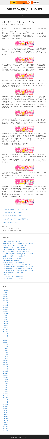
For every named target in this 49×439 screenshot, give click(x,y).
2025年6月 (5, 304)
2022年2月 (5, 381)
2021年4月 (5, 401)
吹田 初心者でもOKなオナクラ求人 (11, 260)
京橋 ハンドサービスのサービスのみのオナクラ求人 (16, 251)
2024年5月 (5, 329)
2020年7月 (5, 418)
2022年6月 (5, 374)
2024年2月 (5, 335)
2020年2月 (5, 428)
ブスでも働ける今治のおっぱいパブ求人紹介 (13, 262)
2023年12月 (5, 339)
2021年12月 (5, 385)
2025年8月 (5, 300)
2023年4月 (5, 354)
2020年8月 (5, 416)
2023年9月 (5, 344)
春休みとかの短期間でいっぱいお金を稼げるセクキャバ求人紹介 (18, 243)
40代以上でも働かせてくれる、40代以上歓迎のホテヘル (16, 264)
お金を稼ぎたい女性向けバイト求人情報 (24, 8)
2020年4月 (5, 424)
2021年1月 (5, 407)
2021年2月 (5, 405)
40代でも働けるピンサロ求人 (10, 222)
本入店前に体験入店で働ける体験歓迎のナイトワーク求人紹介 (18, 270)
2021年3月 (5, 403)
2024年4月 (5, 331)
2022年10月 (5, 366)
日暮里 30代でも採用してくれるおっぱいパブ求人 (16, 209)
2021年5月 (5, 399)
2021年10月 (5, 389)
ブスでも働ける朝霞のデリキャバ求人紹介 (13, 278)
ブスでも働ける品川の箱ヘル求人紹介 (12, 259)
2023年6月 (5, 350)
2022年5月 (5, 375)
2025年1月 (5, 313)
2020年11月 (5, 410)
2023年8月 (5, 346)
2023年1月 (5, 360)
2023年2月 (5, 358)
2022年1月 (5, 383)
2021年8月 (5, 393)
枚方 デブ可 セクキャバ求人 (11, 228)
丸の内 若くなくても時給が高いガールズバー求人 (15, 245)
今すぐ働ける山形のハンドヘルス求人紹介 (13, 276)
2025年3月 (5, 309)
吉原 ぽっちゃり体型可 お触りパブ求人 (13, 272)
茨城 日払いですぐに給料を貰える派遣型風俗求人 (15, 219)
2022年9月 (5, 368)
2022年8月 (5, 370)
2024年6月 (5, 327)
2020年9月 (5, 414)
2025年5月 (5, 306)
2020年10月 (5, 412)
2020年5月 (5, 422)
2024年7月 (5, 325)
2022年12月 (5, 362)
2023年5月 (5, 352)
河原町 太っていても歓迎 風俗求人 (12, 215)
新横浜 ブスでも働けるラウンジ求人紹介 (13, 257)
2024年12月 (5, 315)
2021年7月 (5, 395)
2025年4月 (5, 308)
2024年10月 (5, 319)
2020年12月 (5, 408)
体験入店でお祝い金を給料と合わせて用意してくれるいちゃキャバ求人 (20, 266)
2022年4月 (5, 377)
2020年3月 (5, 426)
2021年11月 (5, 387)
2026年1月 (5, 290)
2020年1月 (5, 430)
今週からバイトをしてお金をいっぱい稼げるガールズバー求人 (18, 249)
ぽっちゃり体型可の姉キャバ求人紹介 (12, 241)
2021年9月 (5, 391)
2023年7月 (5, 348)
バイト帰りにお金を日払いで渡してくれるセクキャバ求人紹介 (18, 253)
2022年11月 (5, 364)
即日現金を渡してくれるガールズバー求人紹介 (14, 247)
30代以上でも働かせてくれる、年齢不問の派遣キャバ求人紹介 (18, 268)
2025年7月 (5, 302)
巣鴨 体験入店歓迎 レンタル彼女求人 (13, 230)
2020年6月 (5, 420)
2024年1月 (5, 337)
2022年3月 (5, 379)
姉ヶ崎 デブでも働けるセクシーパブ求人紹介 (14, 255)
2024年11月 (5, 317)
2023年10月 (5, 343)
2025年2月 (5, 311)
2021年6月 (5, 397)
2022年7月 (5, 372)
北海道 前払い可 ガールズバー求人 (12, 212)
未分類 (5, 226)
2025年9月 (5, 298)
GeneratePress (38, 437)
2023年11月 (5, 341)
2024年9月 (5, 321)
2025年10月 (5, 296)
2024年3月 (5, 333)
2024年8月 (5, 323)
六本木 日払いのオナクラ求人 (10, 274)
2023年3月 (5, 356)
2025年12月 (5, 292)
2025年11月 (5, 294)
